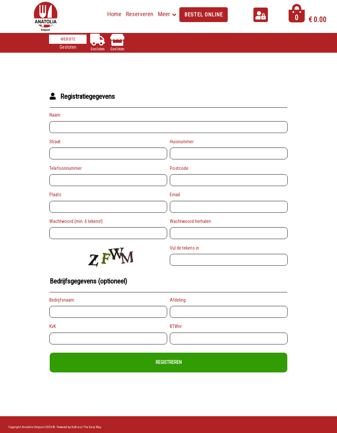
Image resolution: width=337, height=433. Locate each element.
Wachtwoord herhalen (190, 221)
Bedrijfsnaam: (62, 300)
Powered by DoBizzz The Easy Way (79, 427)
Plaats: (55, 194)
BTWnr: (176, 326)
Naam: (55, 115)
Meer (164, 14)
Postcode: (179, 168)
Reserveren (139, 14)
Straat (55, 141)
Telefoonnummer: (66, 168)
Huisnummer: (182, 141)
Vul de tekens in (184, 248)
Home (114, 14)
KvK (52, 326)
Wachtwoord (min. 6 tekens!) (76, 221)
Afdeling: (178, 300)
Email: (175, 194)
